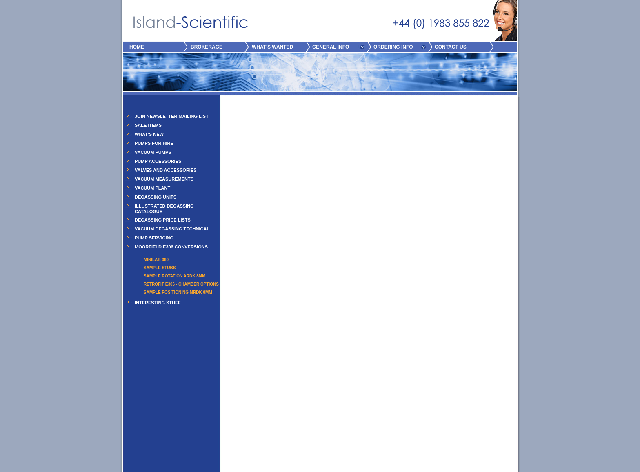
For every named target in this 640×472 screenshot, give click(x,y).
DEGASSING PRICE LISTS (163, 219)
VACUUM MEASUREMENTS (164, 179)
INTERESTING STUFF (157, 302)
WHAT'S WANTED (272, 47)
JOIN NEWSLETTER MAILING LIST (172, 116)
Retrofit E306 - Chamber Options (181, 284)
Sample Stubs (160, 268)
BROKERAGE (206, 47)
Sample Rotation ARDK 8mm (174, 276)
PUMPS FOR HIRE (154, 143)
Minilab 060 (156, 259)
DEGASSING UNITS (155, 197)
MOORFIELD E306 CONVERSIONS (171, 246)
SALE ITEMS (148, 125)
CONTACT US (451, 47)
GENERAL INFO (330, 47)
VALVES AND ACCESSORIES (166, 170)
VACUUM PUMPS (153, 152)
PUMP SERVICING (154, 237)
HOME (136, 47)
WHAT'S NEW (149, 134)
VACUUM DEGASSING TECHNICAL (172, 228)
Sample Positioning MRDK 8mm (178, 292)
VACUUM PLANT (152, 188)
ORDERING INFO (393, 47)
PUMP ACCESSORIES (158, 161)
